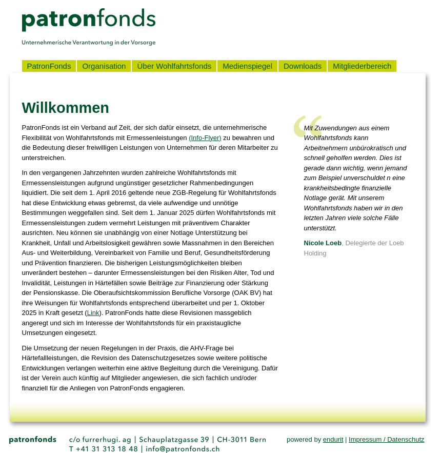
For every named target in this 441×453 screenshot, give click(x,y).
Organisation (104, 66)
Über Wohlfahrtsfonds (174, 66)
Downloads (303, 66)
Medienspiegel (247, 66)
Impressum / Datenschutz (386, 439)
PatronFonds (49, 66)
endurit (333, 439)
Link (93, 313)
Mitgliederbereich (362, 66)
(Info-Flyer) (205, 138)
